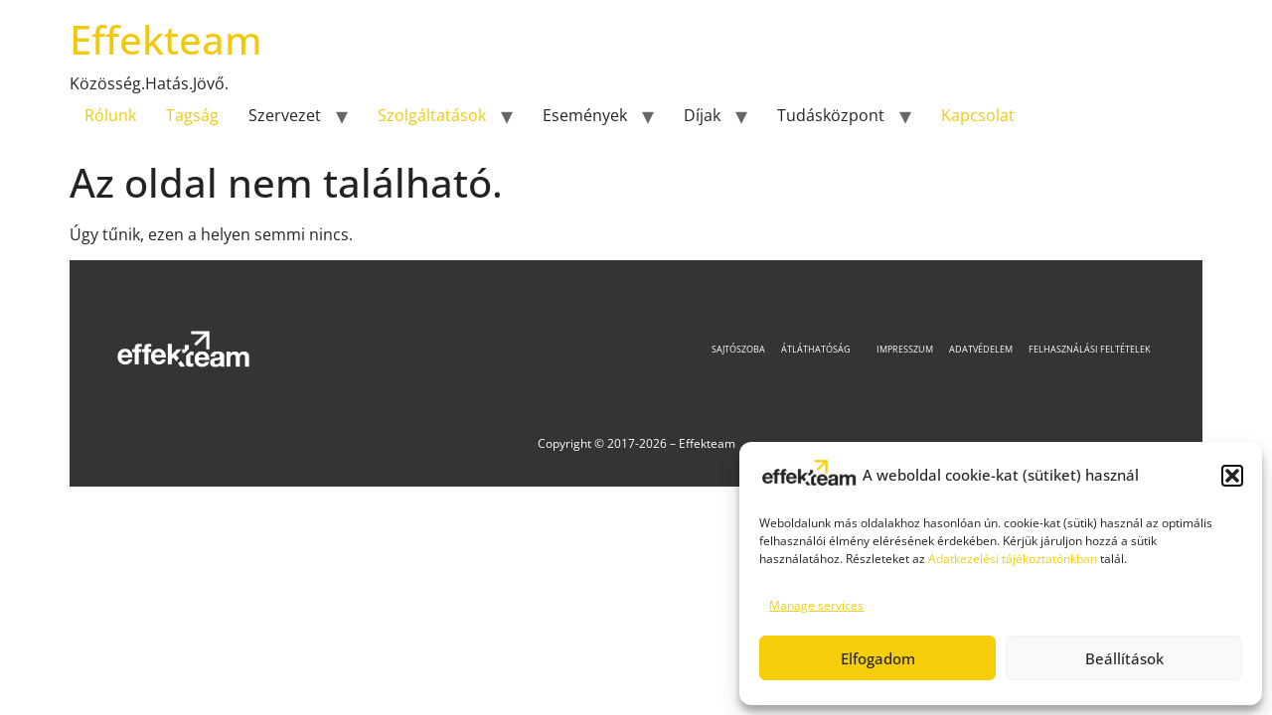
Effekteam (166, 39)
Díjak (702, 115)
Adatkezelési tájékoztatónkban (1012, 558)
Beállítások (1124, 658)
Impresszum (904, 349)
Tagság (192, 115)
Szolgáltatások (432, 115)
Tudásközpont (830, 115)
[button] (1232, 476)
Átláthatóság (821, 349)
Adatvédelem (981, 349)
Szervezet (284, 115)
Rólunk (110, 115)
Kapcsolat (978, 115)
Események (585, 115)
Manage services (816, 605)
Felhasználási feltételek (1090, 349)
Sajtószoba (738, 349)
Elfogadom (878, 658)
